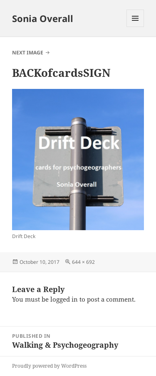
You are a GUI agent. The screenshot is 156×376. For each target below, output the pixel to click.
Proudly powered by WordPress (49, 365)
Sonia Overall (42, 18)
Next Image (27, 52)
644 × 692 (83, 261)
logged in (64, 299)
